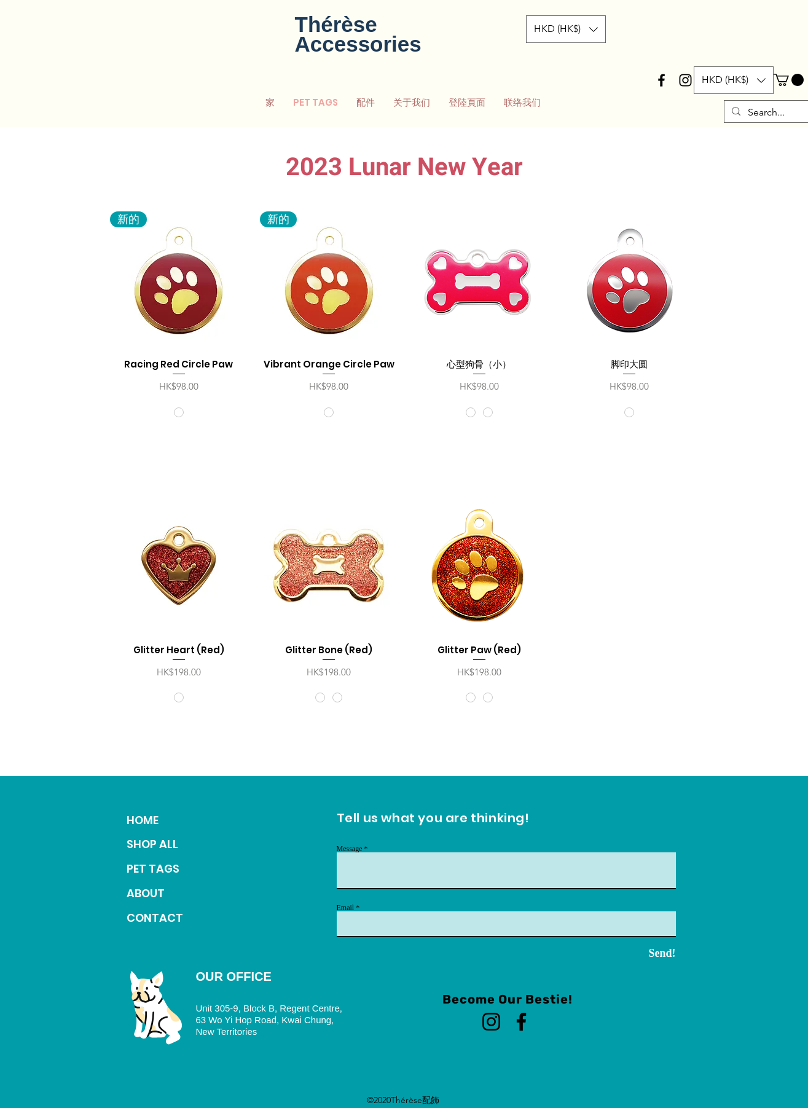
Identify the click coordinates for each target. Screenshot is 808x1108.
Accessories (358, 44)
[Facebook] (521, 1022)
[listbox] (566, 29)
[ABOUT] (169, 893)
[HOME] (169, 820)
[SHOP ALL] (169, 844)
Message (350, 848)
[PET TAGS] (169, 869)
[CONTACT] (169, 918)
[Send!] (640, 953)
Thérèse (336, 24)
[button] (566, 29)
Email (346, 907)
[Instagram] (491, 1022)
